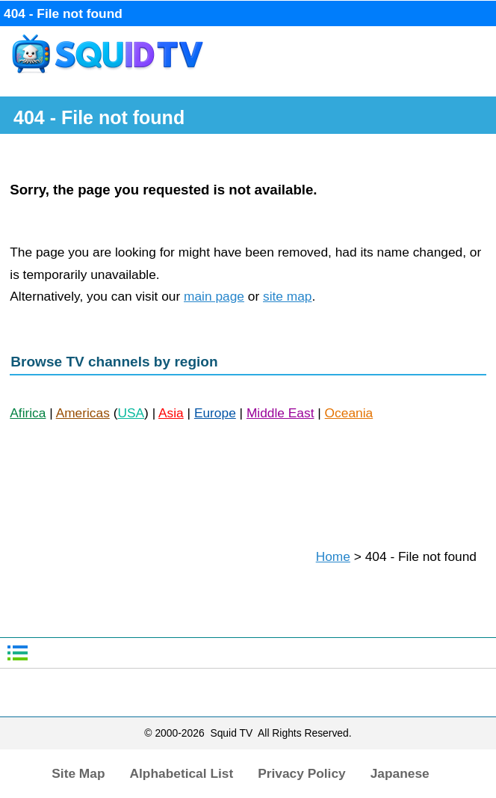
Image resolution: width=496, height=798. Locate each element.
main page (214, 296)
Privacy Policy (302, 773)
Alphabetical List (182, 773)
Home (333, 556)
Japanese (400, 773)
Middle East (280, 412)
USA (130, 412)
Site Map (78, 773)
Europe (215, 412)
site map (287, 296)
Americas (83, 412)
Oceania (349, 412)
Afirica (28, 412)
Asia (171, 412)
